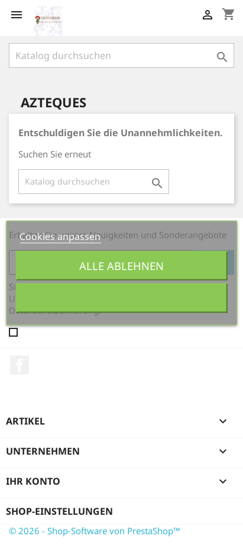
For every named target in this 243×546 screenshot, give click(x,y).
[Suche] (121, 55)
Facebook (19, 365)
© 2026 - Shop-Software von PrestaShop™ (94, 531)
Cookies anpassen (60, 236)
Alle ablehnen (121, 265)
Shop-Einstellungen (59, 511)
